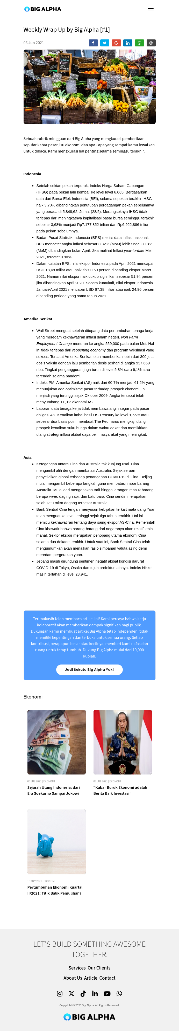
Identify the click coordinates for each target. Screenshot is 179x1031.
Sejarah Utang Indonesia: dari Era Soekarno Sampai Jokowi (53, 839)
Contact (107, 978)
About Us (72, 978)
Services (77, 968)
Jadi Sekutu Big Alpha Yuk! (89, 669)
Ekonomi (49, 830)
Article (90, 978)
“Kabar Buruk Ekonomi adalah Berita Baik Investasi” (120, 839)
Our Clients (99, 968)
